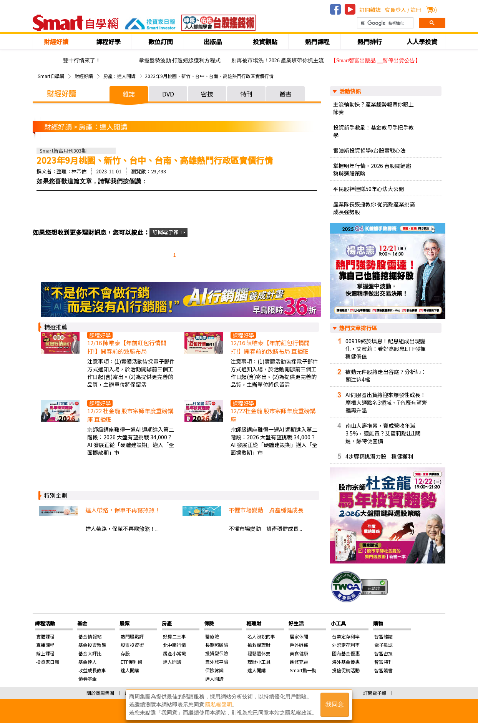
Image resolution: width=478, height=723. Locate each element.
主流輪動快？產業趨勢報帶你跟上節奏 (373, 108)
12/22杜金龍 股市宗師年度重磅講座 (273, 415)
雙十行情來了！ (82, 60)
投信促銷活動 (346, 670)
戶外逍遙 (299, 645)
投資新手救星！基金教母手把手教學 (373, 131)
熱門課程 (317, 41)
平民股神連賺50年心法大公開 (368, 189)
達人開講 (130, 670)
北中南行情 (174, 645)
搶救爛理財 (259, 645)
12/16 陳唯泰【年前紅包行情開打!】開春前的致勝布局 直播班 (270, 347)
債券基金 (87, 678)
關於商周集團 (100, 693)
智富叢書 (383, 670)
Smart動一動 (303, 670)
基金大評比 (89, 653)
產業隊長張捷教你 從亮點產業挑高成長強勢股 (374, 208)
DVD (168, 93)
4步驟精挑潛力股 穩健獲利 (379, 456)
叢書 (285, 93)
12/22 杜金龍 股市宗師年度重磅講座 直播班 (130, 415)
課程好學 (108, 41)
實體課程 (45, 636)
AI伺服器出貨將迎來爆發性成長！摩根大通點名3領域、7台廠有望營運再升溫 (386, 402)
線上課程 (45, 653)
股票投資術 (132, 645)
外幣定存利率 (346, 645)
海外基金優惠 (346, 661)
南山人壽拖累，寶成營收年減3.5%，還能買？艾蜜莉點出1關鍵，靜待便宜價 (382, 433)
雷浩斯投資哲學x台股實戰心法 (369, 150)
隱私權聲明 (218, 704)
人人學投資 (422, 41)
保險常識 (214, 670)
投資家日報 (47, 661)
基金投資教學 (92, 645)
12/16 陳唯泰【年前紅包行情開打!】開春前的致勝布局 (126, 347)
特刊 (246, 93)
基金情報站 (89, 636)
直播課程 (45, 645)
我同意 (334, 704)
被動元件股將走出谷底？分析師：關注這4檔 (385, 375)
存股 (125, 653)
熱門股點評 (132, 636)
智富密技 (383, 653)
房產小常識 (174, 653)
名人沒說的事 (261, 636)
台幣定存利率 (346, 636)
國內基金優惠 (346, 653)
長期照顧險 (216, 645)
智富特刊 (383, 661)
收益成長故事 (92, 670)
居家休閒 (299, 636)
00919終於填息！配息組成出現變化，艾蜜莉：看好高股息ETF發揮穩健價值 (385, 348)
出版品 (213, 41)
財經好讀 (56, 41)
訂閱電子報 (374, 693)
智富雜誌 (383, 636)
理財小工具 (259, 661)
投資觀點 (265, 41)
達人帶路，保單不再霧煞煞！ (122, 510)
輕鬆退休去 (259, 653)
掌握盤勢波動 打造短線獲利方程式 (180, 60)
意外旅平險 (216, 661)
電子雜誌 (383, 645)
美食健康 (299, 653)
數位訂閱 (160, 41)
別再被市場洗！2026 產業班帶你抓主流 (277, 60)
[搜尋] (384, 23)
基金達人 (87, 661)
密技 (207, 93)
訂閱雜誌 (370, 9)
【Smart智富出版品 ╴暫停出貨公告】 (375, 60)
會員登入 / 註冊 (403, 9)
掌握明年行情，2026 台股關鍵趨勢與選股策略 (372, 169)
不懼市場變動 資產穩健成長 (266, 510)
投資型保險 (216, 653)
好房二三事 (174, 636)
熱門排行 (369, 41)
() (433, 9)
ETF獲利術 (131, 661)
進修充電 (299, 661)
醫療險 (212, 636)
